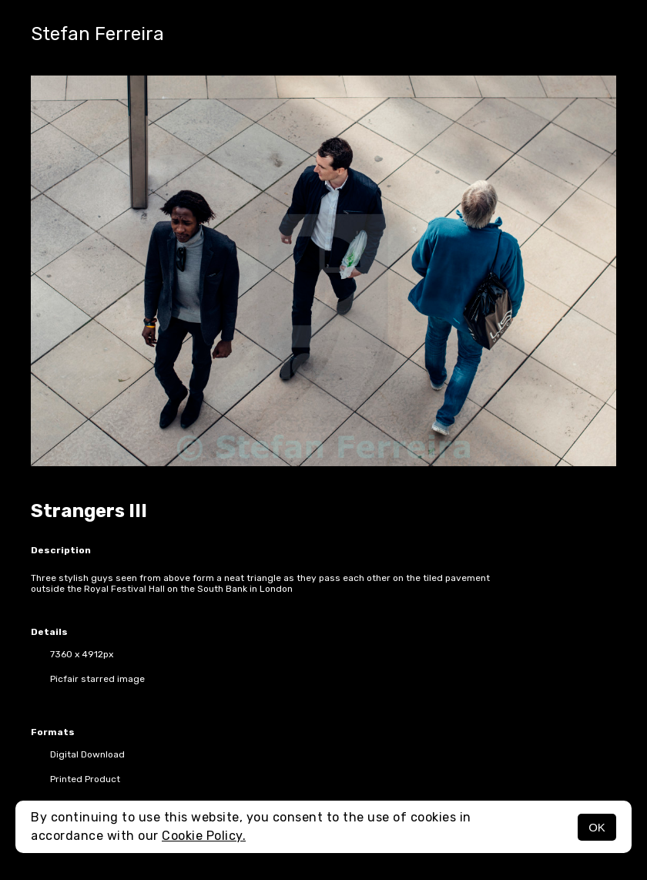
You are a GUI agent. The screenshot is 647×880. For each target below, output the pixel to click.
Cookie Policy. (204, 835)
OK (596, 827)
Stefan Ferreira (97, 34)
